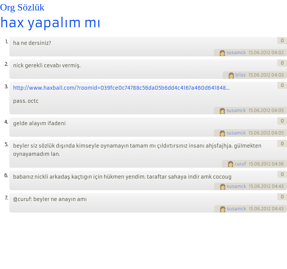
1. (6, 41)
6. (6, 175)
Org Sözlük (22, 7)
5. (6, 144)
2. (6, 64)
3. (6, 86)
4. (6, 122)
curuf (240, 164)
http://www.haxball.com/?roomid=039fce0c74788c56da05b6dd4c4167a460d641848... (121, 88)
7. (6, 198)
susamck (236, 52)
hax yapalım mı (50, 23)
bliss (240, 75)
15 (251, 52)
